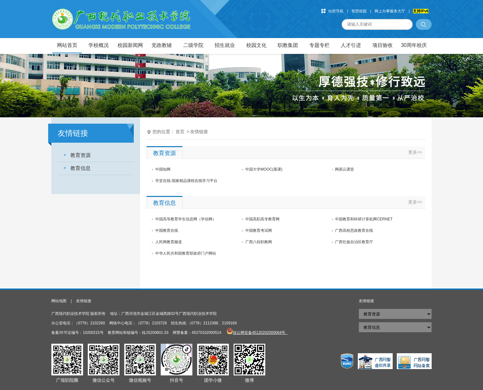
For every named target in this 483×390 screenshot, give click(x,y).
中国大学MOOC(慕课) (263, 169)
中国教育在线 (166, 230)
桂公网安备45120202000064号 (260, 332)
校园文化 (256, 45)
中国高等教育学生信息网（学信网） (185, 219)
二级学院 (193, 45)
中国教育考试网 (258, 230)
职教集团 (288, 45)
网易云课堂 (344, 169)
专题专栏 (319, 45)
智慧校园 (359, 11)
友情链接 (199, 131)
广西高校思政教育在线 (354, 230)
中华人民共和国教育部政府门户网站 (185, 253)
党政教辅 (161, 45)
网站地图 (59, 301)
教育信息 (80, 168)
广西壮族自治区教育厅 (354, 242)
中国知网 (163, 169)
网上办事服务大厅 (390, 11)
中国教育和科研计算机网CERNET (363, 219)
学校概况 (98, 45)
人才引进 (351, 45)
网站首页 (67, 45)
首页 (180, 131)
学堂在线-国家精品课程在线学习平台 (186, 181)
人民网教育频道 (168, 242)
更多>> (415, 152)
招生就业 (225, 45)
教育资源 (80, 155)
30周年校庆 (414, 45)
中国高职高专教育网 (262, 219)
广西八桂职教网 (258, 242)
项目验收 (382, 45)
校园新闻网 (130, 45)
